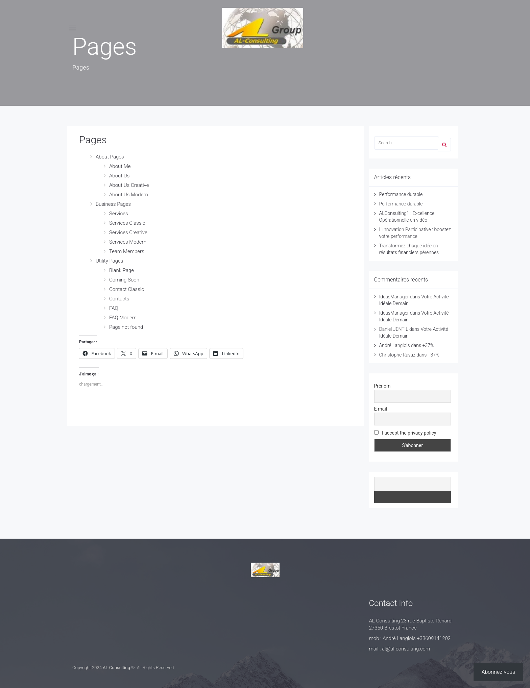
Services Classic (127, 223)
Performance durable (401, 194)
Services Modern (127, 242)
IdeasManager (394, 296)
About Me (120, 166)
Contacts (119, 299)
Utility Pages (109, 261)
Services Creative (128, 232)
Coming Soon (124, 280)
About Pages (110, 157)
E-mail (380, 409)
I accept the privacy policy (405, 433)
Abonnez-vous (498, 672)
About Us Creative (129, 185)
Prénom (382, 386)
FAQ (113, 308)
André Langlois (394, 345)
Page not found (126, 327)
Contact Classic (126, 289)
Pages (93, 140)
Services (118, 214)
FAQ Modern (123, 318)
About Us (119, 176)
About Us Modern (128, 195)
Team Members (126, 251)
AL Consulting (116, 667)
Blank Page (121, 270)
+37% (428, 345)
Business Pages (113, 204)
